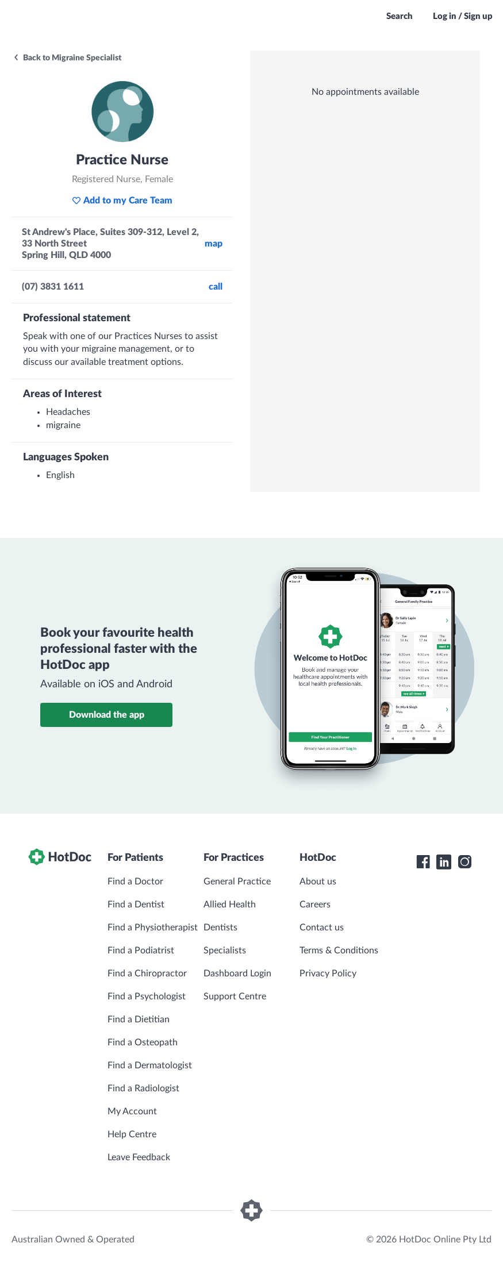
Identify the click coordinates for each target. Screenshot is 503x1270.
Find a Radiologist (143, 1088)
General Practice (237, 881)
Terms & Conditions (339, 950)
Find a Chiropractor (147, 973)
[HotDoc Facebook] (423, 862)
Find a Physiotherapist (152, 927)
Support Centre (234, 996)
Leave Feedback (138, 1157)
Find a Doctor (135, 881)
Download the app (106, 714)
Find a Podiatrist (140, 950)
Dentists (220, 927)
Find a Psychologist (146, 996)
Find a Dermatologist (149, 1065)
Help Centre (131, 1134)
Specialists (224, 950)
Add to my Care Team (122, 200)
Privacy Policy (328, 973)
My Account (132, 1111)
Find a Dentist (135, 904)
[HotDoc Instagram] (464, 862)
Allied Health (229, 904)
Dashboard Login (237, 973)
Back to (67, 58)
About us (318, 881)
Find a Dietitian (138, 1019)
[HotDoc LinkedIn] (443, 862)
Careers (315, 904)
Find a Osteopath (142, 1042)
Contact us (322, 927)
